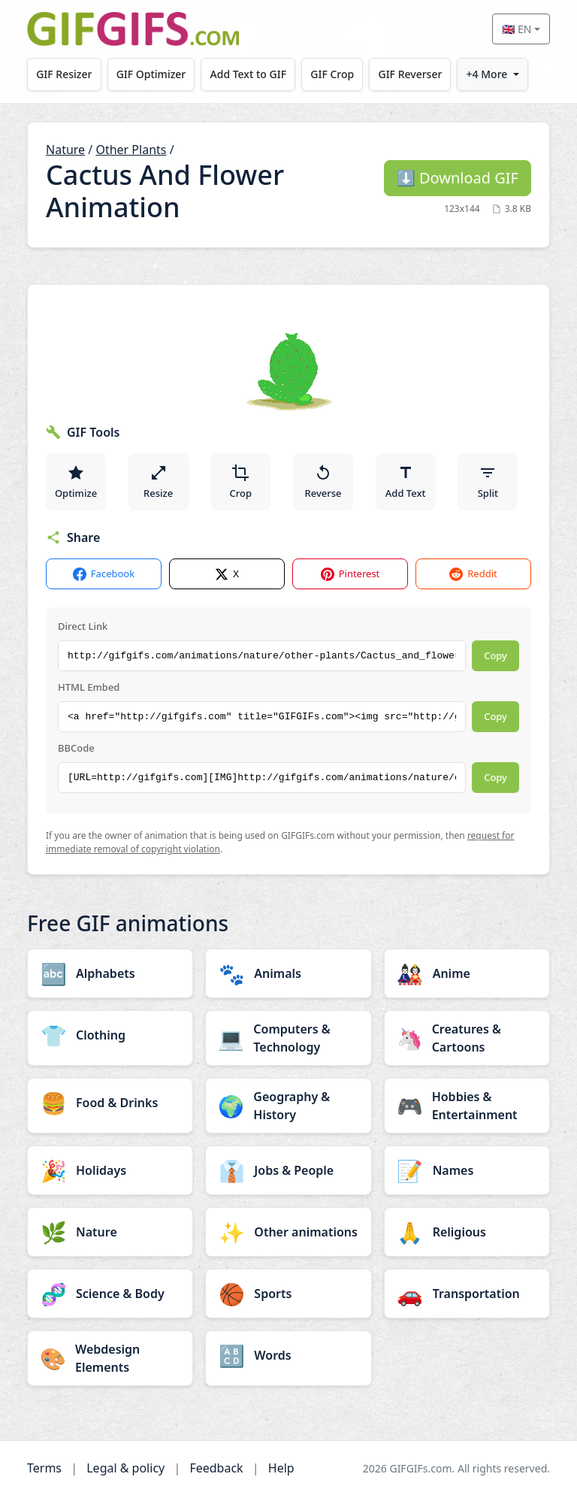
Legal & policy (125, 1468)
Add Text (405, 482)
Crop (241, 482)
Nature (65, 149)
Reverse (322, 482)
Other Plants (130, 149)
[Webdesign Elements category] (110, 1358)
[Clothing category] (110, 1035)
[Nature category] (110, 1232)
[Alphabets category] (110, 973)
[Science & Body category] (110, 1294)
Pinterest (350, 574)
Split (488, 482)
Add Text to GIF (248, 74)
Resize (158, 482)
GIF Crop (333, 74)
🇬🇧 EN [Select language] (516, 29)
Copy (495, 655)
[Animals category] (288, 973)
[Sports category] (288, 1294)
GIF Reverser (411, 74)
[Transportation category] (467, 1294)
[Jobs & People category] (288, 1170)
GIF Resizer (64, 74)
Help (281, 1468)
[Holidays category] (110, 1170)
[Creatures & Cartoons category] (467, 1038)
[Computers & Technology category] (288, 1038)
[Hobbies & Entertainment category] (467, 1106)
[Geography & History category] (288, 1106)
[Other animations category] (288, 1232)
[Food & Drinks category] (110, 1103)
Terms (44, 1468)
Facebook (103, 574)
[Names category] (467, 1170)
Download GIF (457, 178)
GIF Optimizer (151, 74)
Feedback (216, 1468)
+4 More (487, 74)
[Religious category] (467, 1232)
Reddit (473, 574)
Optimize (76, 482)
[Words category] (288, 1355)
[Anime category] (467, 973)
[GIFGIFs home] (133, 29)
